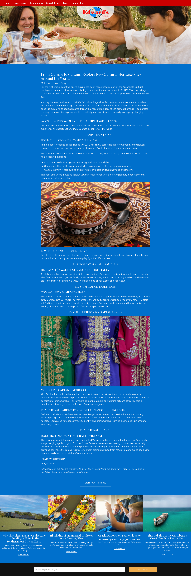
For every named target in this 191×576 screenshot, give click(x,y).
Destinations (36, 3)
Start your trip (143, 570)
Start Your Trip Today (95, 482)
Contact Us (77, 3)
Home (7, 3)
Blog (65, 3)
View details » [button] (23, 555)
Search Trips (52, 3)
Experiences (20, 3)
